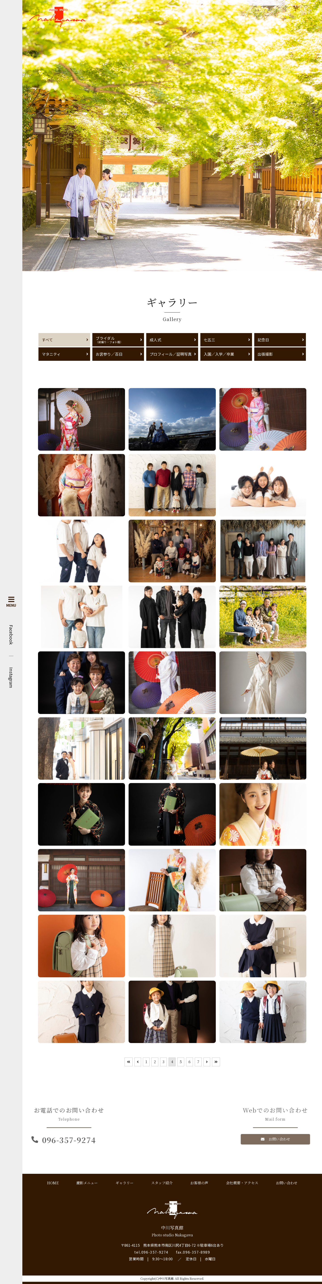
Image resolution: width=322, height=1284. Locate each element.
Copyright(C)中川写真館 (157, 1278)
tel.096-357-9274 (151, 1252)
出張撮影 (265, 354)
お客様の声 (199, 1182)
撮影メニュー (87, 1182)
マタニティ (51, 354)
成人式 (155, 339)
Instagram (11, 677)
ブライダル (118, 339)
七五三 (209, 339)
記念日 (263, 339)
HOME (53, 1182)
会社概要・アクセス (242, 1182)
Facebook (11, 635)
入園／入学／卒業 (219, 354)
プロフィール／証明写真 (171, 354)
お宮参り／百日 (109, 354)
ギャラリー (124, 1182)
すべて (47, 339)
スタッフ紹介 (162, 1182)
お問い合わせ (286, 1182)
